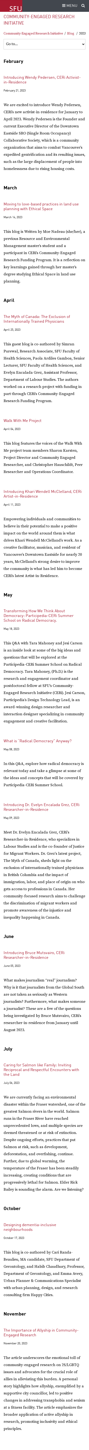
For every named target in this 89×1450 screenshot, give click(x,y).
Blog (70, 33)
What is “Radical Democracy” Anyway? (37, 741)
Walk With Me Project (23, 421)
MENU (69, 6)
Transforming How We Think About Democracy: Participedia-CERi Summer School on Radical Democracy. (39, 616)
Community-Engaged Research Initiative (33, 33)
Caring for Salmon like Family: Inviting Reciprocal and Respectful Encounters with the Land (41, 1070)
